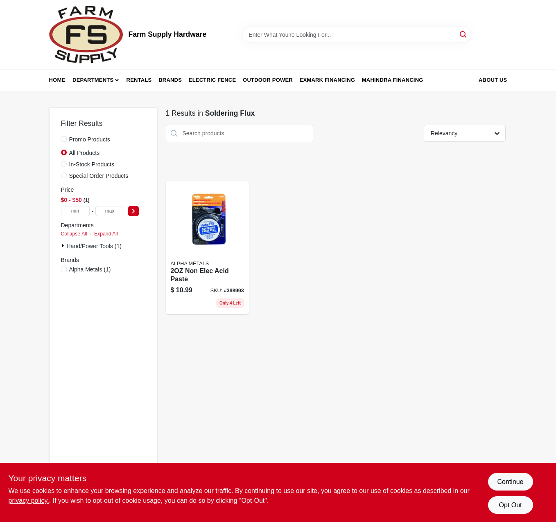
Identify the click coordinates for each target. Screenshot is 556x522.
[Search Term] (356, 35)
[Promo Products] (64, 139)
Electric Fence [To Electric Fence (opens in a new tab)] (212, 80)
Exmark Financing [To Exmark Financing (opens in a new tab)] (327, 80)
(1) (90, 269)
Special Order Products (99, 176)
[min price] (75, 211)
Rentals (139, 80)
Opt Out (510, 505)
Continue (510, 481)
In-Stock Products (92, 164)
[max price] (109, 211)
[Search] (464, 34)
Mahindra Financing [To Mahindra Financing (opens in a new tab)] (392, 80)
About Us (493, 80)
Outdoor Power (268, 80)
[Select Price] (133, 211)
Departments (92, 80)
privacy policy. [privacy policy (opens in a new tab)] (29, 500)
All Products (84, 153)
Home (57, 80)
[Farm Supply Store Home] (86, 34)
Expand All (106, 234)
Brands (170, 80)
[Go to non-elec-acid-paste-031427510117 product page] (207, 248)
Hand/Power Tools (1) (94, 246)
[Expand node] (64, 245)
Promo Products (89, 139)
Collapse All (74, 234)
